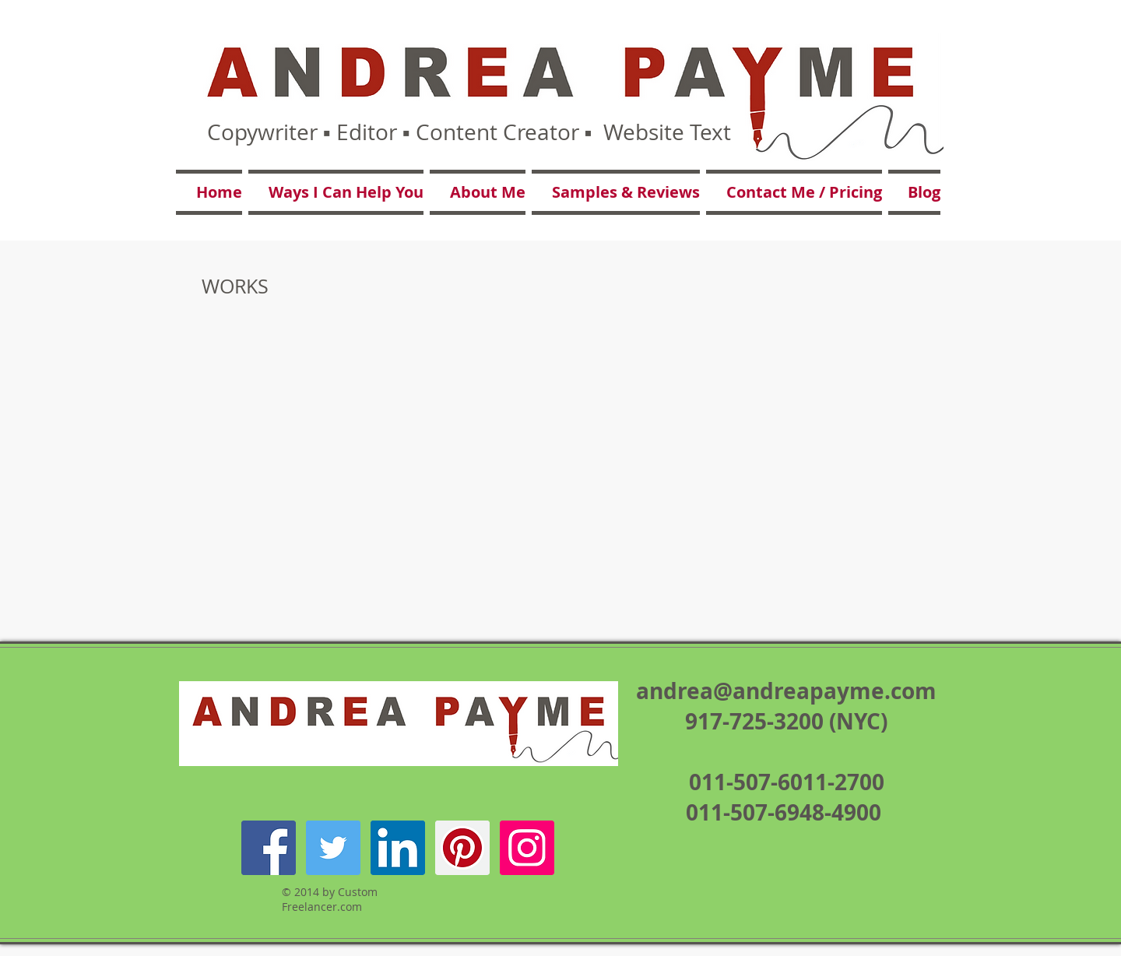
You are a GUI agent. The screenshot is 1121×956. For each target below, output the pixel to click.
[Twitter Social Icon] (333, 848)
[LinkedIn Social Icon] (398, 848)
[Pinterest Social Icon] (462, 848)
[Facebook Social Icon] (268, 848)
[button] (336, 192)
